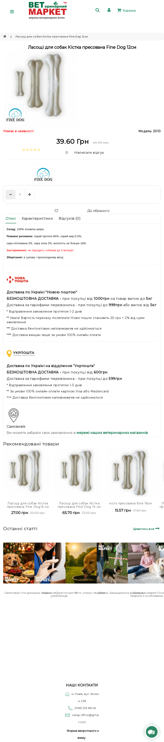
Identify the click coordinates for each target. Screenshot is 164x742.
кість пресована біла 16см (130, 503)
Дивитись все (147, 528)
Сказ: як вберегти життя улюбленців (59, 594)
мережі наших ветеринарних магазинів (112, 433)
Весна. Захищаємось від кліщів (121, 592)
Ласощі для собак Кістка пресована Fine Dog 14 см (79, 504)
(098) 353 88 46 (85, 708)
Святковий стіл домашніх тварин (27, 592)
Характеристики (37, 219)
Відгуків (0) (70, 219)
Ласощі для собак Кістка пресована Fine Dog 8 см (28, 504)
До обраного (82, 211)
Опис (11, 219)
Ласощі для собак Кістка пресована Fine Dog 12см (51, 36)
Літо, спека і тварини (90, 592)
